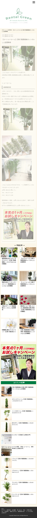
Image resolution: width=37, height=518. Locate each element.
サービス (3, 510)
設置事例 (6, 511)
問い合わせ (19, 510)
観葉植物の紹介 (21, 511)
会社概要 (14, 510)
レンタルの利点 (29, 511)
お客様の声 (3, 512)
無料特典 (9, 510)
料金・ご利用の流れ (27, 510)
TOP (2, 511)
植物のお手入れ (13, 511)
